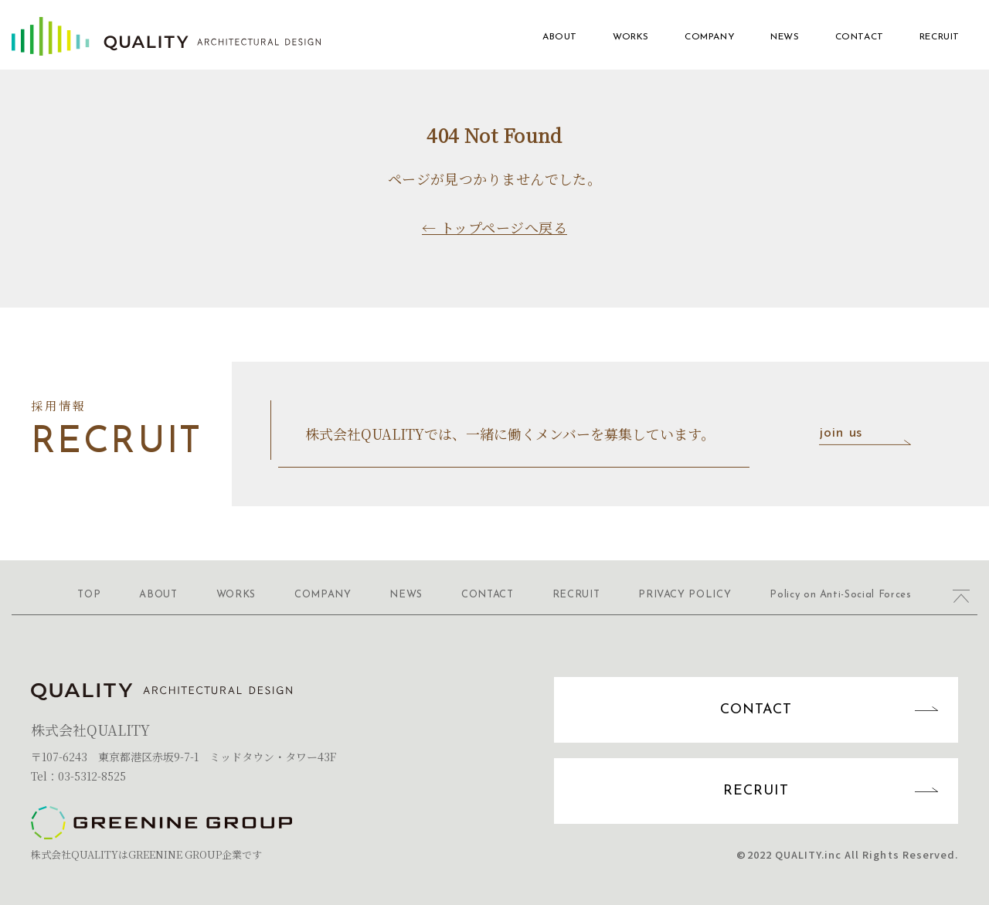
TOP (88, 595)
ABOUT (559, 37)
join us (869, 434)
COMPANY (710, 37)
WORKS (631, 37)
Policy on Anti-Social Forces (840, 595)
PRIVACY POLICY (684, 595)
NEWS (784, 37)
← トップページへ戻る (494, 227)
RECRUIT (939, 37)
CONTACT (859, 37)
